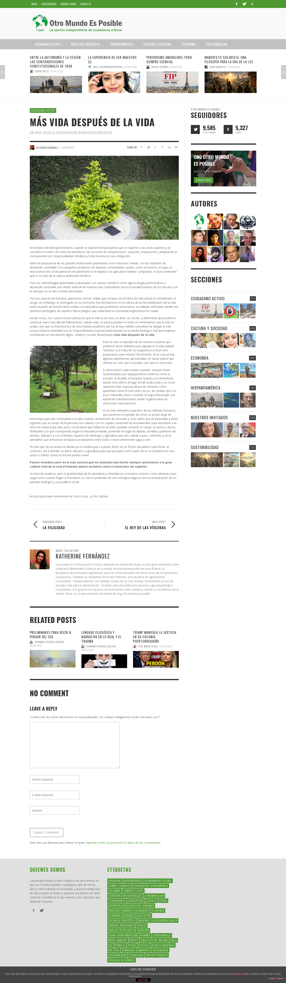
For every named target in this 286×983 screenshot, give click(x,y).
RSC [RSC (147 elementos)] (110, 950)
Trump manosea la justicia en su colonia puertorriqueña (154, 637)
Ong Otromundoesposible (108, 67)
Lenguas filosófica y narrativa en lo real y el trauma (101, 637)
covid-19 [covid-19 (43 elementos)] (151, 900)
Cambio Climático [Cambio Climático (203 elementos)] (119, 885)
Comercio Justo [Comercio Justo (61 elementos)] (133, 890)
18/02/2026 (36, 645)
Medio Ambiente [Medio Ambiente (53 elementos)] (117, 940)
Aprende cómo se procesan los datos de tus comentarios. (123, 843)
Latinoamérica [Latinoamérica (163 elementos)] (162, 935)
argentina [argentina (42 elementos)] (114, 880)
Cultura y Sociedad (209, 328)
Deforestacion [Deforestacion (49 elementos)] (117, 905)
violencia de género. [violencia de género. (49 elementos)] (121, 960)
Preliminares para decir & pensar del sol (50, 634)
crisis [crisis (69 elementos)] (163, 900)
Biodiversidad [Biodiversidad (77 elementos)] (132, 880)
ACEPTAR (143, 980)
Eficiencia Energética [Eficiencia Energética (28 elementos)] (122, 920)
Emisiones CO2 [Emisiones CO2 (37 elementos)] (147, 920)
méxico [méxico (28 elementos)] (134, 940)
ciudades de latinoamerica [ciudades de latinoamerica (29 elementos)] (150, 885)
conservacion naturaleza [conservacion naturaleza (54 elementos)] (125, 895)
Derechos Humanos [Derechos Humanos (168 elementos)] (141, 905)
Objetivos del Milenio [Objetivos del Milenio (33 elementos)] (154, 940)
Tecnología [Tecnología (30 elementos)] (136, 955)
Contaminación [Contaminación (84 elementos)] (154, 895)
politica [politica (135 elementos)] (143, 945)
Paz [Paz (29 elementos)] (110, 945)
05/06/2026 (56, 71)
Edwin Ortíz (42, 71)
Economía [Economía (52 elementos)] (158, 910)
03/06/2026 (233, 67)
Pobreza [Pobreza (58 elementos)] (120, 945)
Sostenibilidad (205, 447)
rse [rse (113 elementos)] (117, 950)
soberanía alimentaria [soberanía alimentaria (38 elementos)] (136, 950)
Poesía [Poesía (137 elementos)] (132, 945)
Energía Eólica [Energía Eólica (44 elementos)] (167, 920)
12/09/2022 (68, 147)
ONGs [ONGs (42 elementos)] (173, 940)
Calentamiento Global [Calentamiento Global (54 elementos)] (158, 880)
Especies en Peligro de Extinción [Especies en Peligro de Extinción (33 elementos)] (128, 930)
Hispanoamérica (205, 387)
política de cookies (240, 973)
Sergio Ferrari (159, 67)
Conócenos (203, 180)
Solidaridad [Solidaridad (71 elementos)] (160, 950)
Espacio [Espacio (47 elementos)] (142, 925)
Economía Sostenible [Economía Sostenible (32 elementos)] (121, 915)
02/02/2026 (165, 646)
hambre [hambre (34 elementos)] (145, 935)
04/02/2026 (87, 649)
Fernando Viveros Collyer (49, 642)
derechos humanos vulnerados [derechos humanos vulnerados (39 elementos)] (128, 910)
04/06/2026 (131, 67)
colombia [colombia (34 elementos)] (114, 890)
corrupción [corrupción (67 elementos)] (136, 900)
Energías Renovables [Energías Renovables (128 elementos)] (121, 925)
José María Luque (148, 646)
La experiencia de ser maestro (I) (112, 59)
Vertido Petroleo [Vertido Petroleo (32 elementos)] (157, 955)
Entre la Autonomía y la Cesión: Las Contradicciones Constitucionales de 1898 (55, 62)
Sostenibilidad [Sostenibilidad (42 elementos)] (117, 955)
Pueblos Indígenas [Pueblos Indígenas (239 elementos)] (163, 945)
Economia (200, 358)
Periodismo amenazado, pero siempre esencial (169, 59)
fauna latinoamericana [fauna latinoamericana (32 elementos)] (123, 935)
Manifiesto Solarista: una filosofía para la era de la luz (229, 59)
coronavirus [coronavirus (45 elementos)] (116, 900)
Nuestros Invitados (209, 417)
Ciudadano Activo (43, 110)
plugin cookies (276, 978)
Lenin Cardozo (218, 67)
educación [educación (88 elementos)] (144, 915)
